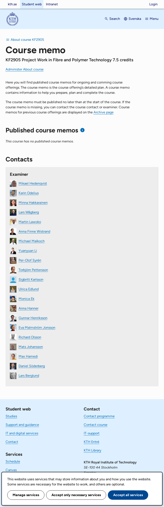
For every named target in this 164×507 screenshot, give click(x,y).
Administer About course (25, 69)
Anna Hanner (28, 308)
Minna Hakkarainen (33, 202)
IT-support (92, 433)
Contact (12, 442)
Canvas (11, 470)
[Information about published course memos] (82, 130)
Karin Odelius (29, 193)
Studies (11, 416)
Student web (32, 4)
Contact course (95, 425)
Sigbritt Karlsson (31, 279)
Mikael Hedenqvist (33, 183)
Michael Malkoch (32, 241)
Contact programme (99, 416)
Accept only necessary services (76, 495)
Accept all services (128, 495)
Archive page (104, 112)
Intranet (52, 4)
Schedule (13, 461)
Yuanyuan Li (28, 250)
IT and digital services (22, 433)
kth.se (12, 4)
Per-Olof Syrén (30, 260)
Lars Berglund (29, 375)
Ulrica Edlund (29, 289)
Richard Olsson (30, 337)
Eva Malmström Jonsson (37, 327)
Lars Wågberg (29, 212)
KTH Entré (91, 442)
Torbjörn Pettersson (33, 270)
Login (153, 4)
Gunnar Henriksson (33, 318)
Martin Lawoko (30, 222)
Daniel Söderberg (32, 366)
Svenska (135, 19)
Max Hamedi (28, 356)
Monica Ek (26, 298)
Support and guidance (22, 425)
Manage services (26, 495)
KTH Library (92, 450)
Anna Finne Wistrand (34, 231)
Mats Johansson (31, 346)
